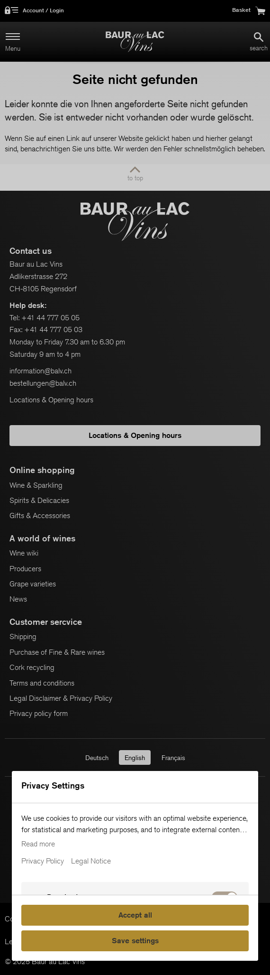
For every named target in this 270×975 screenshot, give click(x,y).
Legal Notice (91, 861)
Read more (38, 844)
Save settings (135, 940)
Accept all (135, 914)
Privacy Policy (42, 861)
